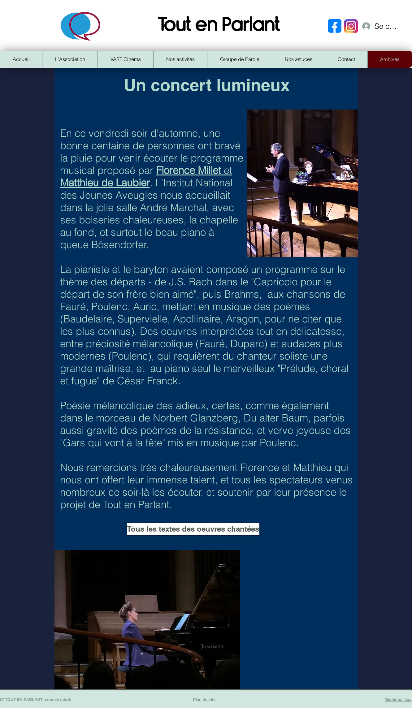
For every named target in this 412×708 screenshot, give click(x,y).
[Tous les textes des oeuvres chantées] (193, 529)
